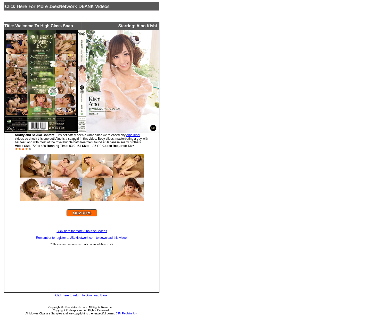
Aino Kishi (133, 135)
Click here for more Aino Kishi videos (81, 231)
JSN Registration (126, 313)
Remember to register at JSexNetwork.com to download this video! (82, 238)
